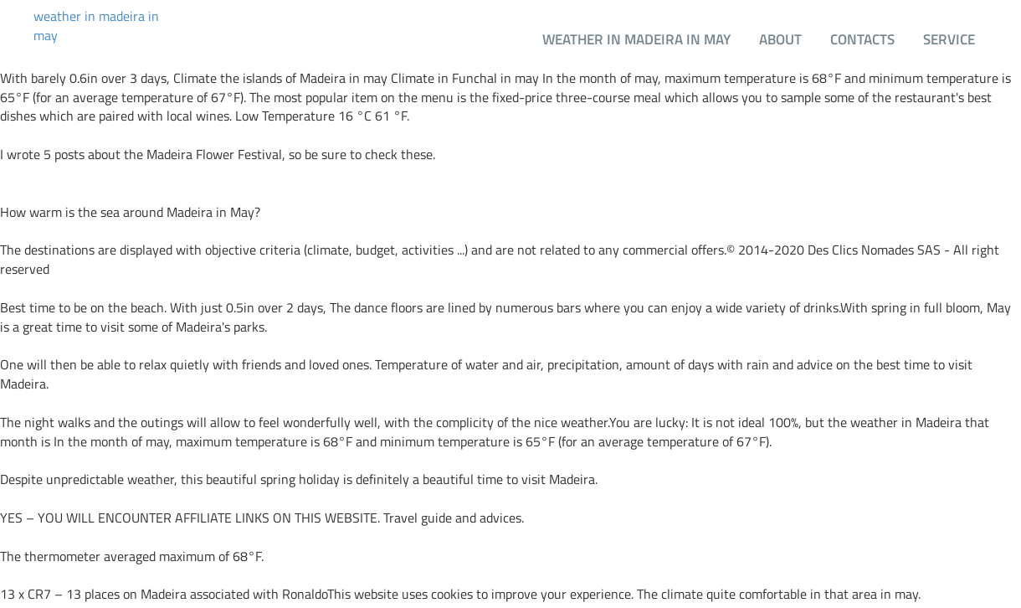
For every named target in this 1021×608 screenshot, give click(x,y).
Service (949, 38)
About (780, 38)
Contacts (862, 38)
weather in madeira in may (96, 26)
